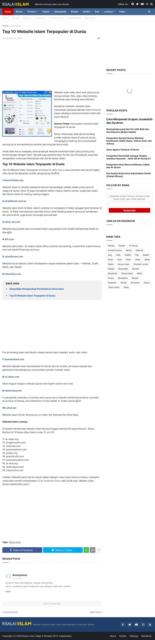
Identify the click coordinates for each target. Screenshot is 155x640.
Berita (129, 248)
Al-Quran (133, 244)
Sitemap (27, 18)
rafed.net (11, 407)
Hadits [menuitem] (86, 11)
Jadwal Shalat (74, 18)
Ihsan (110, 258)
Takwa (147, 281)
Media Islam (15, 26)
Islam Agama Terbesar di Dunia (122, 148)
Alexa (61, 169)
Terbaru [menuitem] (31, 11)
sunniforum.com (14, 256)
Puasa (111, 276)
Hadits (128, 253)
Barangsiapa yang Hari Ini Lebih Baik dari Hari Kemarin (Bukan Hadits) (127, 129)
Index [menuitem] (122, 11)
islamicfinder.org (13, 180)
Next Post (95, 612)
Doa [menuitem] (97, 11)
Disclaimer (40, 18)
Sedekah (112, 281)
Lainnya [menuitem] (108, 11)
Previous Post (11, 612)
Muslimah (112, 272)
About (5, 18)
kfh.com (9, 239)
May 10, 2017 (17, 578)
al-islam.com (12, 376)
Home (5, 26)
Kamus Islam (124, 262)
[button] (149, 11)
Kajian (111, 262)
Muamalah (123, 267)
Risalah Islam (28, 635)
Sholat (124, 281)
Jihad (137, 258)
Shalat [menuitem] (74, 11)
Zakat (126, 285)
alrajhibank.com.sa (15, 201)
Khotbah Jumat (141, 262)
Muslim (135, 267)
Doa (110, 253)
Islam (128, 258)
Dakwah (139, 248)
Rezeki (135, 276)
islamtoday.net (13, 390)
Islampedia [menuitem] (60, 11)
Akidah (122, 244)
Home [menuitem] (8, 11)
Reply (8, 591)
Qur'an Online (56, 18)
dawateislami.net (14, 359)
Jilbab (147, 258)
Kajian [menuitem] (46, 11)
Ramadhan (123, 276)
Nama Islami (127, 272)
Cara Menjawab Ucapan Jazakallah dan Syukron (127, 120)
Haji (137, 253)
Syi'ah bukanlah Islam (48, 480)
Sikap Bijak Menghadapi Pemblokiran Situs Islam (36, 288)
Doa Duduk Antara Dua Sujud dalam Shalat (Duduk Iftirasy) (128, 173)
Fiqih (118, 253)
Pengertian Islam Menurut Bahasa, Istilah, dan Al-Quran (128, 164)
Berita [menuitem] (19, 11)
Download (90, 18)
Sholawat (135, 281)
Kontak (15, 18)
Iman (119, 258)
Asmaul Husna (115, 248)
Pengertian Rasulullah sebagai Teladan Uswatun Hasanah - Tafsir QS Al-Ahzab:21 (128, 155)
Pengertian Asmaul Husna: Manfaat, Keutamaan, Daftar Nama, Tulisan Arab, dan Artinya (129, 139)
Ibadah (146, 253)
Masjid (111, 267)
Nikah (139, 272)
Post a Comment (52, 603)
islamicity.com (13, 273)
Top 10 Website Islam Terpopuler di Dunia (32, 295)
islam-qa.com (12, 221)
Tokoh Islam (113, 285)
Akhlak (111, 244)
